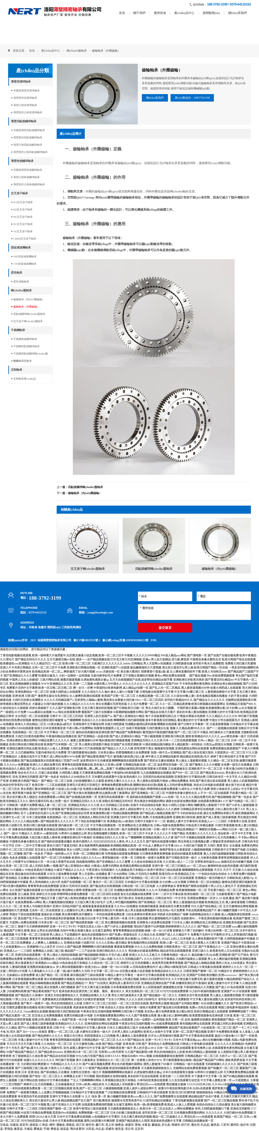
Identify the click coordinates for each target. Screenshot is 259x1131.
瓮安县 (119, 1128)
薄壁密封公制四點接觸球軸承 (30, 152)
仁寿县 (43, 1124)
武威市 (109, 1128)
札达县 (205, 1124)
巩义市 (109, 1124)
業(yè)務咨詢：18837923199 (204, 98)
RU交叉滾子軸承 (23, 224)
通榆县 (60, 1124)
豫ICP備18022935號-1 (87, 640)
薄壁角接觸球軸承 (22, 160)
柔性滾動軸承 (21, 281)
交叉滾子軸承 (19, 193)
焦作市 (90, 1124)
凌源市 (129, 1124)
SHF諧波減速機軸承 (25, 256)
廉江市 (100, 1124)
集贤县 (18, 1128)
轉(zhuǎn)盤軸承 (77, 50)
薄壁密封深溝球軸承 (25, 97)
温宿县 (34, 1124)
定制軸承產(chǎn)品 (24, 378)
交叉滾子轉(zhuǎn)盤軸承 (28, 321)
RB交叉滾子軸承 (23, 209)
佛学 (52, 1124)
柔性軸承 (16, 272)
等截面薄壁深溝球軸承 (26, 90)
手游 (46, 1128)
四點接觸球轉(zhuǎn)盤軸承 (29, 313)
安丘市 (129, 1128)
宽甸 (137, 1124)
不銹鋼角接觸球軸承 (25, 339)
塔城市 (175, 1124)
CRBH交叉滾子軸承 (24, 238)
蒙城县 (156, 1124)
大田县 (90, 1128)
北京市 (139, 1128)
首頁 (122, 13)
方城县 (28, 1128)
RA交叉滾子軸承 (23, 202)
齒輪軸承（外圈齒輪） (26, 306)
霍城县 (38, 1128)
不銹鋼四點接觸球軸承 (26, 346)
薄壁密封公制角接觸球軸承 (29, 184)
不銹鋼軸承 (18, 330)
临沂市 (244, 1124)
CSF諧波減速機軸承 (24, 263)
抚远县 (64, 1128)
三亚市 (225, 1124)
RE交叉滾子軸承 (23, 216)
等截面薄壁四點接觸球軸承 (29, 130)
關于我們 (139, 13)
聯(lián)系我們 (237, 13)
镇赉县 (119, 1124)
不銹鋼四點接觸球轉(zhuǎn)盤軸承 (30, 354)
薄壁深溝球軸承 (21, 81)
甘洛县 (4, 1124)
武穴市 (185, 1124)
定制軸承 (16, 369)
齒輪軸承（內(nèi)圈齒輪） (29, 299)
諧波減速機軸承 (21, 247)
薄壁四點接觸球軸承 (23, 121)
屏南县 (70, 1124)
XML (153, 640)
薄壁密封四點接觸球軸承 (27, 137)
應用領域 (160, 13)
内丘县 (100, 1128)
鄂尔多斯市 (77, 1128)
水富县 (146, 1124)
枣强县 (8, 1128)
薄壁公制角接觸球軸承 (26, 177)
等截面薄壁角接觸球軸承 (27, 169)
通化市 (195, 1124)
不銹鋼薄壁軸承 (22, 360)
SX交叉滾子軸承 (23, 231)
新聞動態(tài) (211, 13)
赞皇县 (55, 1128)
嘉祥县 (215, 1124)
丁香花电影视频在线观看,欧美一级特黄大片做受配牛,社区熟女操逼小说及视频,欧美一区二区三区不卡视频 (66, 655)
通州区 (234, 1124)
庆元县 (165, 1124)
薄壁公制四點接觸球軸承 (27, 144)
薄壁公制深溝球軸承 (25, 105)
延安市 (24, 1124)
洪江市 (80, 1124)
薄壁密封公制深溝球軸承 (27, 112)
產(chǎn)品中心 (184, 13)
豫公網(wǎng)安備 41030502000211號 (125, 640)
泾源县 (14, 1124)
